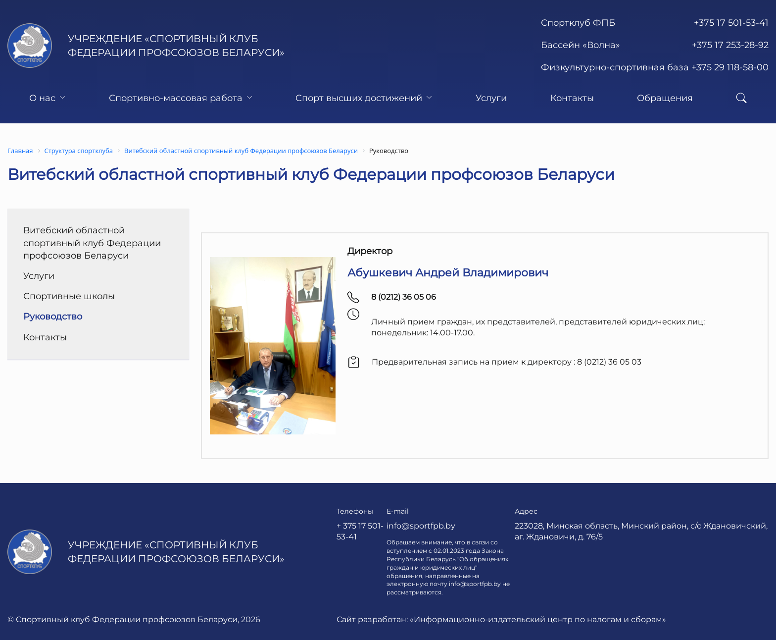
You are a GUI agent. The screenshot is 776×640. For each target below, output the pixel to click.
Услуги (491, 98)
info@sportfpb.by (421, 526)
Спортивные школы (69, 296)
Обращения (665, 98)
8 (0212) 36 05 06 (403, 297)
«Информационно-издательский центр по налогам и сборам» (538, 619)
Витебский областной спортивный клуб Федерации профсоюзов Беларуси (92, 243)
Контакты (572, 98)
